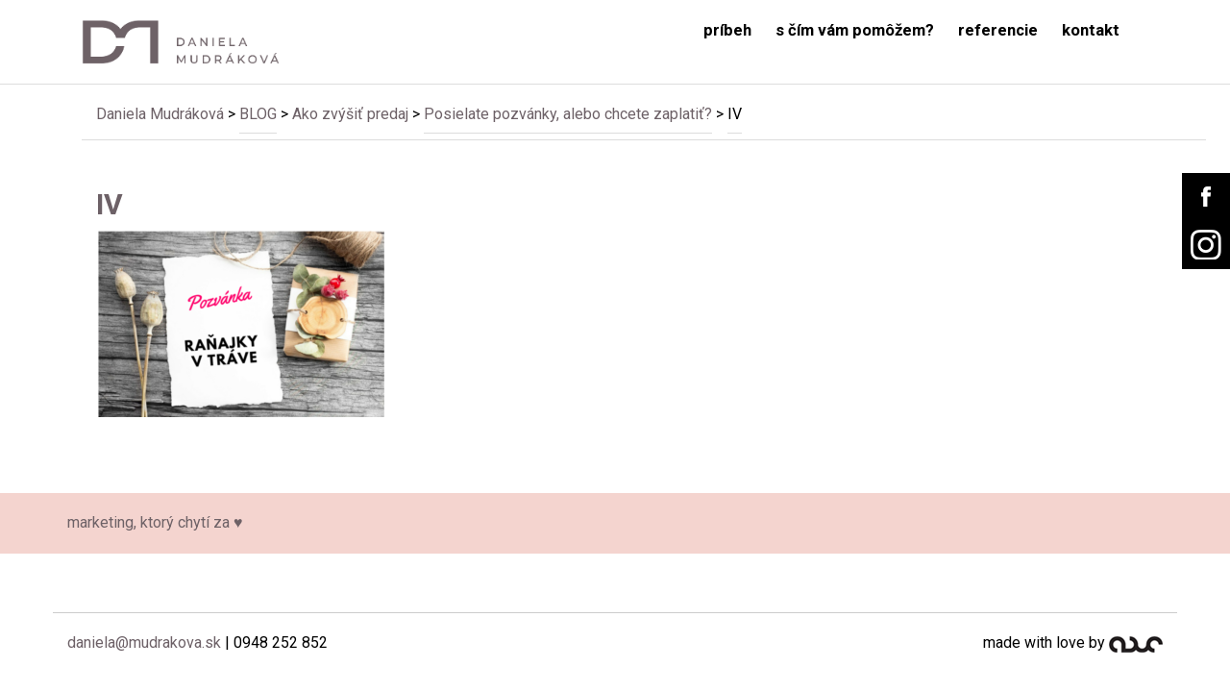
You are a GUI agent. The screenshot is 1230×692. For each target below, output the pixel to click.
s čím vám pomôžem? (854, 30)
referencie (998, 30)
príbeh (727, 30)
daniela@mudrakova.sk (144, 642)
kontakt (1090, 30)
